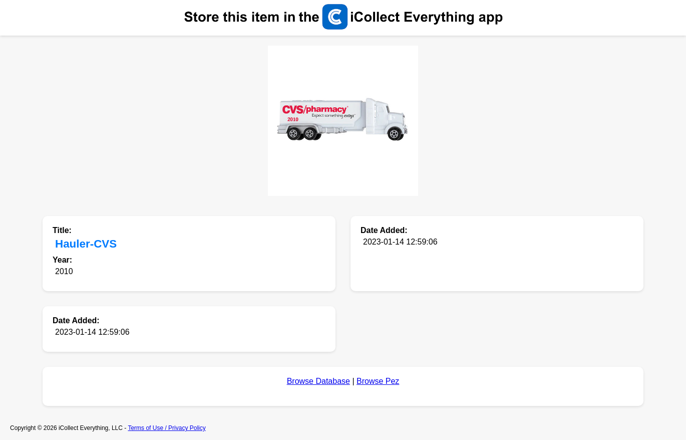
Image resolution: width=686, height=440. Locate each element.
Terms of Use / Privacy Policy (166, 427)
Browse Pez (378, 381)
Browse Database (318, 381)
